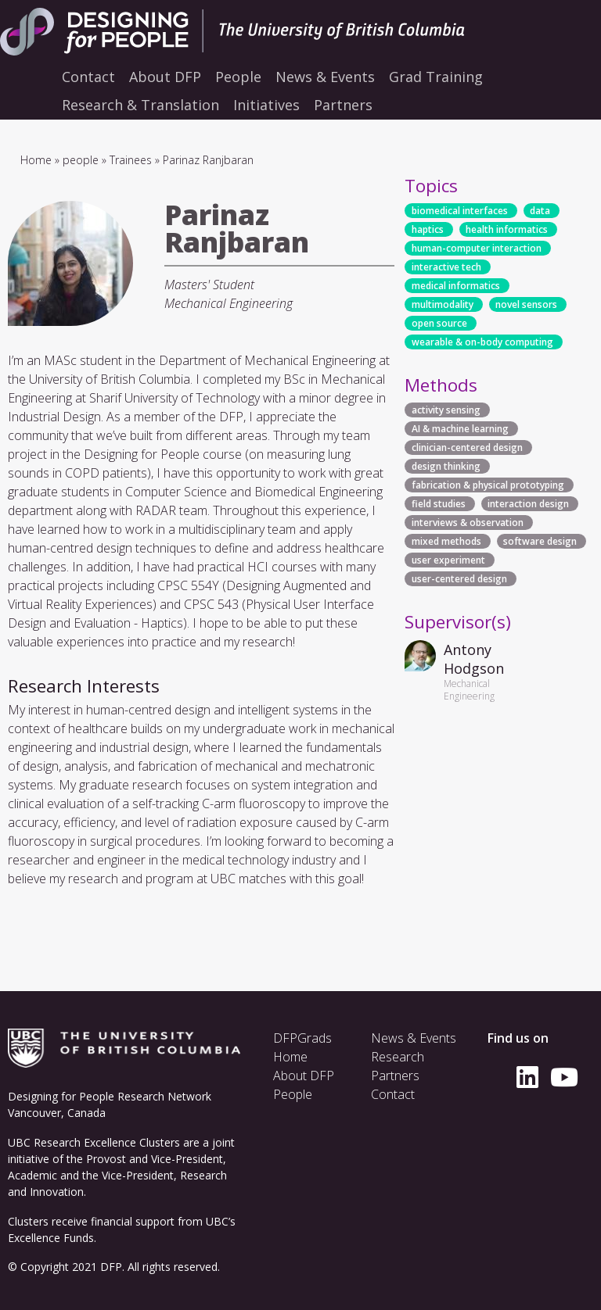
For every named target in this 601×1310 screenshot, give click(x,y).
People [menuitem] (238, 76)
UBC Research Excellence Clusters (94, 1142)
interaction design (528, 503)
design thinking (446, 466)
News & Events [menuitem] (325, 76)
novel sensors (526, 304)
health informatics (507, 229)
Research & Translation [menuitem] (140, 104)
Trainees (131, 159)
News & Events (413, 1038)
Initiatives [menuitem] (266, 104)
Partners (395, 1075)
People (292, 1094)
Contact (393, 1094)
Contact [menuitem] (88, 76)
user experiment (448, 560)
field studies (439, 503)
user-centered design (459, 578)
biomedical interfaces (460, 210)
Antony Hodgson (474, 659)
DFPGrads (302, 1038)
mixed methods (446, 541)
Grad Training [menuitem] (436, 76)
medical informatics (456, 285)
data (540, 210)
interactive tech (446, 267)
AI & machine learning (460, 428)
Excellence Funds (51, 1237)
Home (36, 159)
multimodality (442, 304)
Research (397, 1056)
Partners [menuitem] (343, 104)
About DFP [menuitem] (165, 76)
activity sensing (446, 410)
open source (439, 323)
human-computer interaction (477, 248)
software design (540, 541)
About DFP (303, 1075)
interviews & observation (468, 522)
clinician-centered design (467, 447)
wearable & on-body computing (482, 342)
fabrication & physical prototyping (488, 485)
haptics (428, 229)
